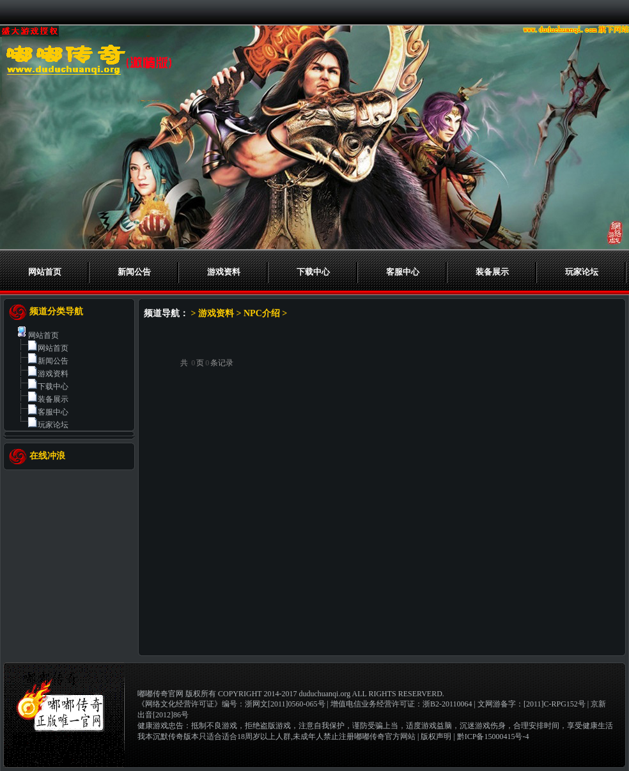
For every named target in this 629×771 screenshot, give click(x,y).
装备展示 (492, 272)
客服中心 (402, 272)
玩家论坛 (581, 272)
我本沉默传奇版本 (168, 736)
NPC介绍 (262, 313)
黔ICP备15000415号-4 (493, 736)
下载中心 (313, 272)
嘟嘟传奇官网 (160, 693)
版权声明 (436, 736)
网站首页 (44, 272)
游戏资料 (223, 272)
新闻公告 (134, 272)
